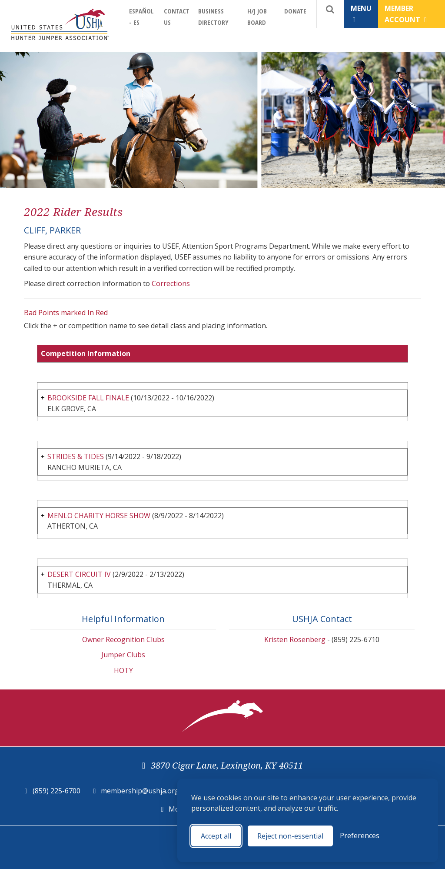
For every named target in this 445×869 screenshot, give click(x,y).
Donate (295, 11)
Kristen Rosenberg (294, 639)
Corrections (171, 283)
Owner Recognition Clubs (123, 639)
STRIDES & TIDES (75, 456)
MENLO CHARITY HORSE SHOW (98, 515)
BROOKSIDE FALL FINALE (88, 398)
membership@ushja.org (140, 791)
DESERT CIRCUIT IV (79, 574)
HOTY (123, 670)
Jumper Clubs (123, 654)
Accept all (216, 836)
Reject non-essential (290, 836)
